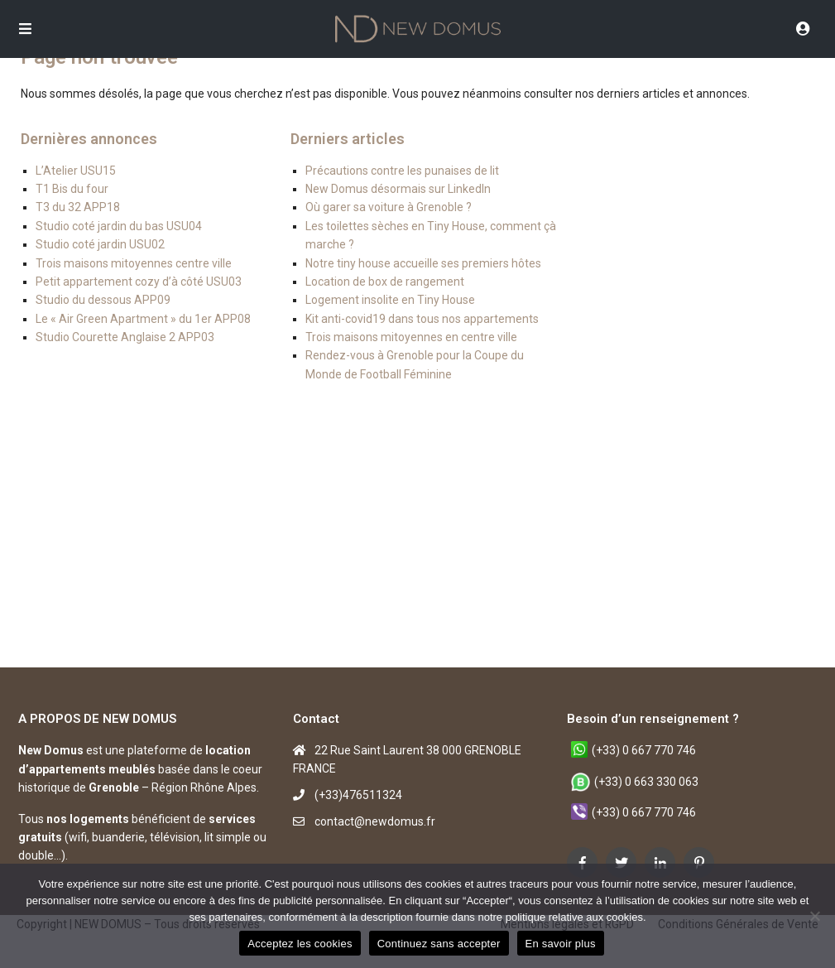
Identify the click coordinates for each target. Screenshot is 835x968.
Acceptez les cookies (299, 943)
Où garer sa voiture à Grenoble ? (388, 207)
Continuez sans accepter (439, 943)
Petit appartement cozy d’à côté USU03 (139, 281)
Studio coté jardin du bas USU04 (119, 226)
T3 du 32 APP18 (78, 207)
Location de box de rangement (384, 281)
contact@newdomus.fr (374, 821)
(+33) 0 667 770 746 (644, 750)
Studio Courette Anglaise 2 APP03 (125, 337)
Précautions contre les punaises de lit (402, 170)
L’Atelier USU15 (76, 170)
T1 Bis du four (72, 188)
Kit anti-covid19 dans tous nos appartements (422, 318)
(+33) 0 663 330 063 (646, 781)
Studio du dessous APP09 (103, 299)
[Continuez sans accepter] (814, 916)
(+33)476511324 (358, 795)
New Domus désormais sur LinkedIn (398, 188)
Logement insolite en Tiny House (390, 299)
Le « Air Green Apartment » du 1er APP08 (143, 318)
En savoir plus (560, 943)
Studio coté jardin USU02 (100, 244)
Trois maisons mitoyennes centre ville (134, 263)
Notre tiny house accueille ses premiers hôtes (423, 263)
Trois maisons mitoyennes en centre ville (411, 337)
